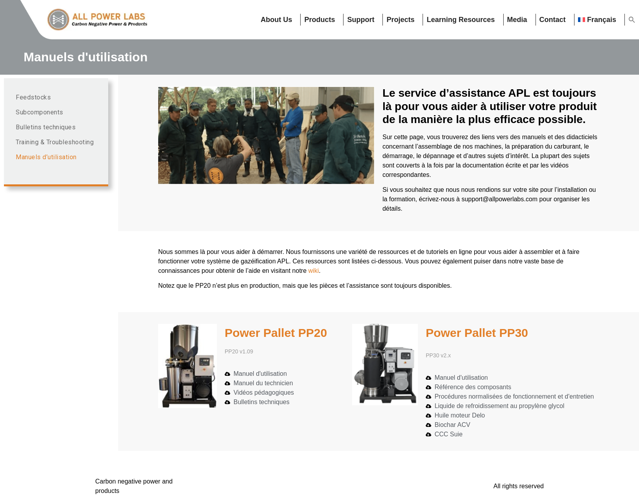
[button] (632, 20)
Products (319, 20)
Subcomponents (39, 112)
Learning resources (461, 20)
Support (360, 20)
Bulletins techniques (46, 127)
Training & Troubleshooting (55, 142)
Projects (400, 20)
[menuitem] (599, 20)
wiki (313, 270)
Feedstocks (33, 97)
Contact (552, 20)
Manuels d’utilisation (46, 157)
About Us (276, 20)
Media (517, 20)
